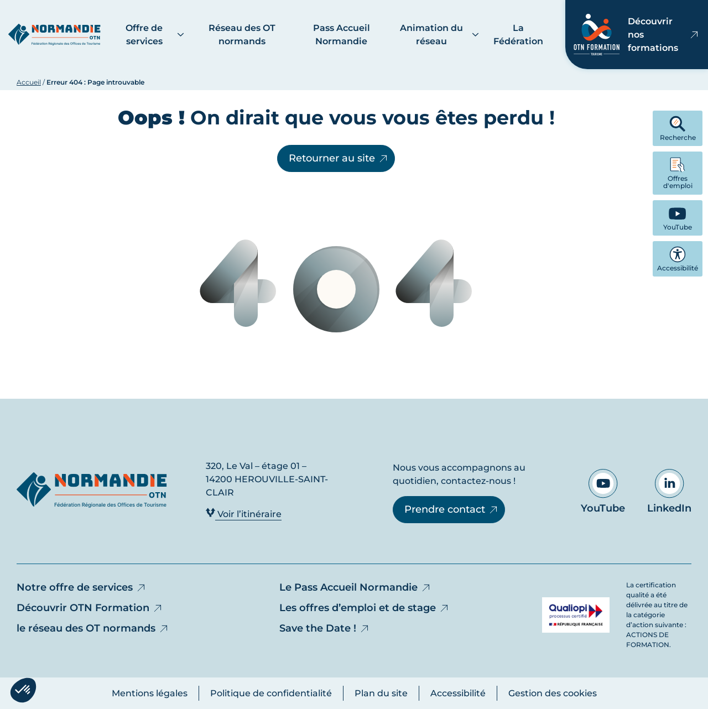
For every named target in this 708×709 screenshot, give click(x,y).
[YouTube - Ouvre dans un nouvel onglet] (677, 218)
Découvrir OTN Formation (90, 608)
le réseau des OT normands (93, 628)
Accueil (29, 82)
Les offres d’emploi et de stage (364, 608)
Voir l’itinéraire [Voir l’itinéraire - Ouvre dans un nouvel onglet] (244, 513)
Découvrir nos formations (637, 34)
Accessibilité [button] (677, 259)
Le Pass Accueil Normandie (355, 587)
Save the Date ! (324, 628)
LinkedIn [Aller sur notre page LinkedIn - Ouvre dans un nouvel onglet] (669, 491)
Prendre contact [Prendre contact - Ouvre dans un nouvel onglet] (451, 509)
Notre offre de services (82, 587)
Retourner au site (339, 158)
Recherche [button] (678, 129)
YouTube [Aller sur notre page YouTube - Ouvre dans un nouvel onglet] (603, 491)
